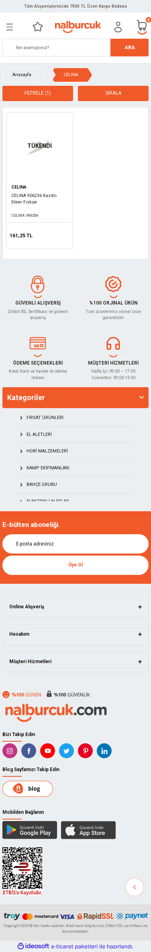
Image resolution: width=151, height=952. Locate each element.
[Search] (75, 47)
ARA (129, 47)
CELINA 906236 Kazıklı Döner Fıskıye (34, 198)
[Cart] (142, 27)
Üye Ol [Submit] (75, 565)
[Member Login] (118, 27)
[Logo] (77, 27)
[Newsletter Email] (75, 544)
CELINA (70, 74)
